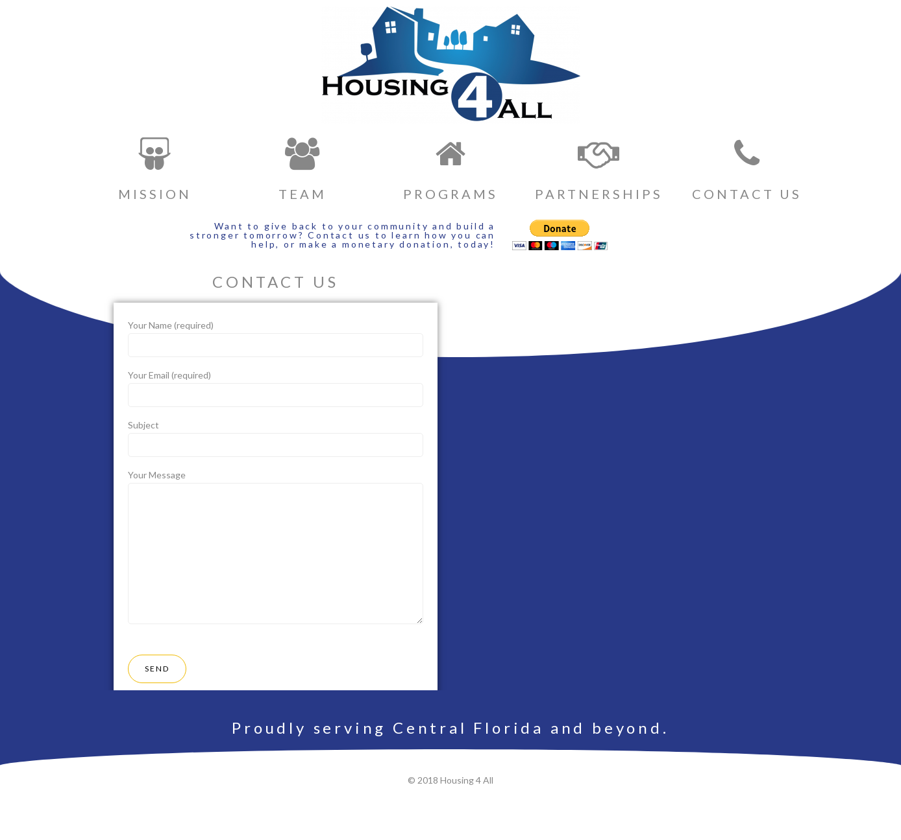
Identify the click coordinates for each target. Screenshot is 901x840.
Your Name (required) (275, 338)
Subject (275, 438)
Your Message (275, 549)
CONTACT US (747, 194)
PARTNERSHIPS (599, 194)
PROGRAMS (450, 194)
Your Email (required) (275, 388)
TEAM (302, 194)
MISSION (154, 194)
